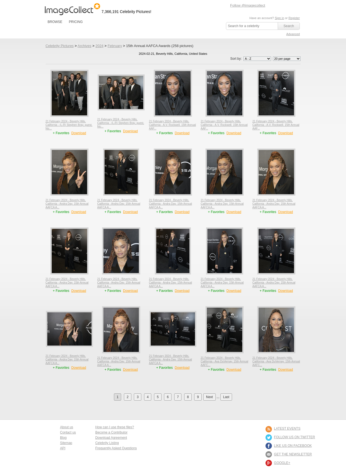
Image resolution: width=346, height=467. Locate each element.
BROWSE (55, 22)
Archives (84, 46)
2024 (99, 46)
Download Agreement (111, 438)
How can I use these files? (114, 427)
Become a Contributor (111, 432)
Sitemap (66, 443)
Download (78, 133)
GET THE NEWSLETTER (293, 454)
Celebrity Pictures (60, 46)
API (62, 448)
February (115, 46)
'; (257, 58)
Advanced (293, 34)
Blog (63, 438)
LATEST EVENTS (287, 428)
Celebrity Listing (107, 443)
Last (226, 397)
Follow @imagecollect (247, 5)
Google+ (282, 463)
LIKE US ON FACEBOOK (293, 446)
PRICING (76, 22)
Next (209, 397)
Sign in (279, 18)
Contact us (68, 432)
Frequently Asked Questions (116, 448)
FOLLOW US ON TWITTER (294, 437)
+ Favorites (61, 133)
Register (294, 18)
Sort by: (251, 59)
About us (66, 427)
